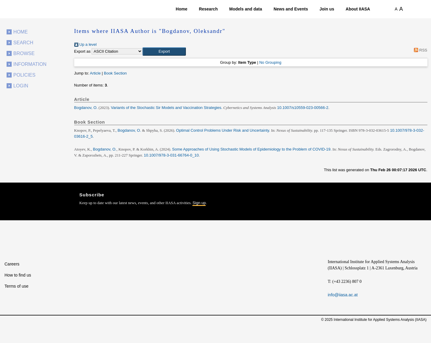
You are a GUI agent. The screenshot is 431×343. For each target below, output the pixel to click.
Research (208, 9)
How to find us (17, 275)
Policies (24, 75)
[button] (164, 51)
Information (30, 64)
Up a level (85, 44)
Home (181, 9)
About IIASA (358, 9)
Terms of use (16, 286)
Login (20, 85)
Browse (24, 53)
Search (23, 42)
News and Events (291, 9)
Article (95, 73)
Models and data (245, 9)
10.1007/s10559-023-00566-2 (302, 107)
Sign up (199, 203)
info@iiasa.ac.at (343, 294)
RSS (419, 50)
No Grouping (270, 62)
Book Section (115, 73)
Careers (11, 264)
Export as (82, 51)
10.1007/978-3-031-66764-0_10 (171, 155)
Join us (326, 9)
